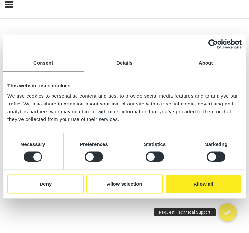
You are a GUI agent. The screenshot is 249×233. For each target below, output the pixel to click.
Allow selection (124, 183)
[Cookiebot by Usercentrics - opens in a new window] (213, 44)
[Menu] (9, 4)
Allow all (203, 183)
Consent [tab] (43, 63)
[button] (228, 212)
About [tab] (206, 63)
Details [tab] (124, 63)
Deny (46, 183)
